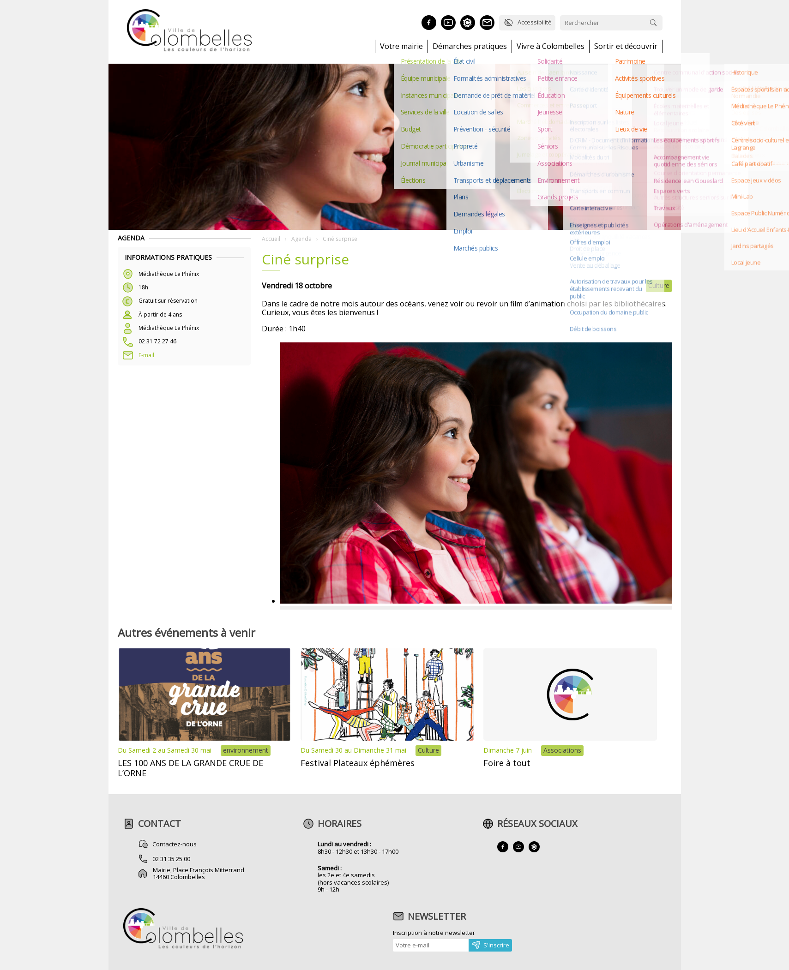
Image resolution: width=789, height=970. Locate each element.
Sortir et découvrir (625, 46)
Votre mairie (401, 46)
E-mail (146, 355)
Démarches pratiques (470, 46)
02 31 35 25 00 (172, 859)
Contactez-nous (175, 844)
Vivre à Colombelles (550, 46)
